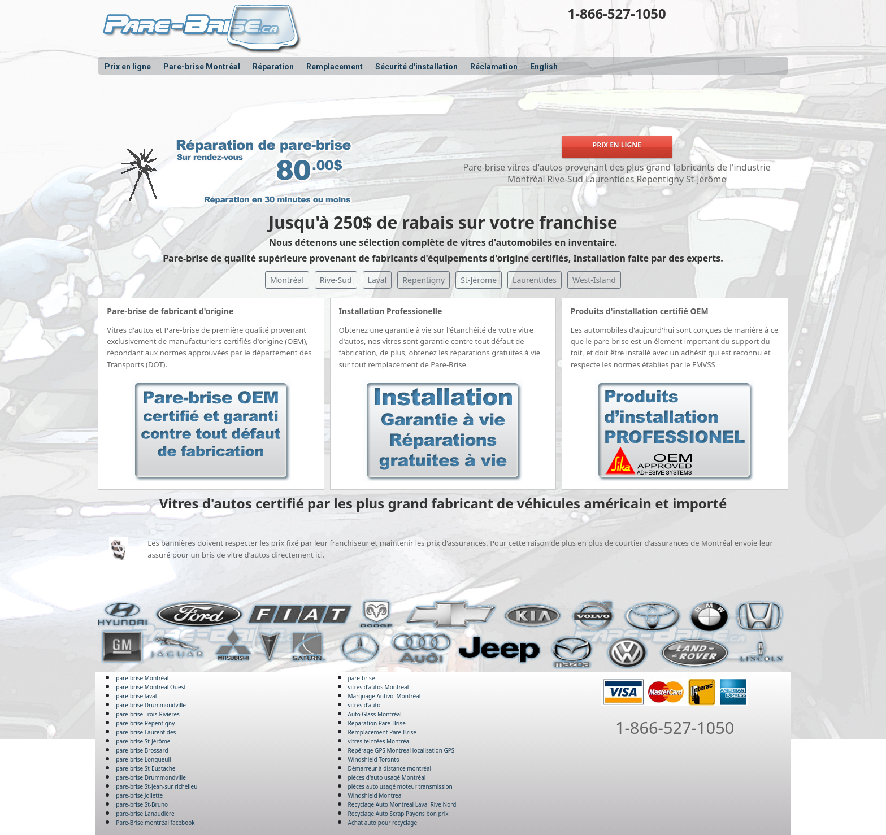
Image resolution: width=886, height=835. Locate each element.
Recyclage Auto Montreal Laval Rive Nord (402, 804)
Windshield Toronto (373, 759)
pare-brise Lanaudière (145, 813)
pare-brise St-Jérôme (143, 741)
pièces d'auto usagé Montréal (387, 777)
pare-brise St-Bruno (142, 804)
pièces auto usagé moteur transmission (400, 786)
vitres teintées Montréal (379, 741)
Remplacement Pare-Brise (382, 732)
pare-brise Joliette (139, 795)
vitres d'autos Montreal (378, 687)
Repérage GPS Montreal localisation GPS (401, 750)
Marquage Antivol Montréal (384, 696)
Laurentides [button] (535, 280)
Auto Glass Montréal (375, 714)
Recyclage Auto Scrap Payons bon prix (398, 813)
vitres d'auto (364, 705)
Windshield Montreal (375, 795)
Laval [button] (377, 280)
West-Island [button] (594, 280)
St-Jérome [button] (479, 280)
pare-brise (361, 678)
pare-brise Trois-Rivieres (148, 714)
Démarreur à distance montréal (390, 768)
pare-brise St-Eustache (145, 768)
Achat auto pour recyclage (383, 823)
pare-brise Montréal (142, 678)
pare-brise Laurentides (146, 732)
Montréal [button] (287, 280)
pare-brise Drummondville (151, 705)
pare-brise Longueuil (143, 759)
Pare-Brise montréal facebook (155, 823)
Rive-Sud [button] (336, 280)
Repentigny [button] (423, 280)
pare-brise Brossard (142, 750)
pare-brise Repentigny (145, 723)
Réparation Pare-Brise (377, 723)
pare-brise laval (136, 696)
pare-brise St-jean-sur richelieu (156, 786)
